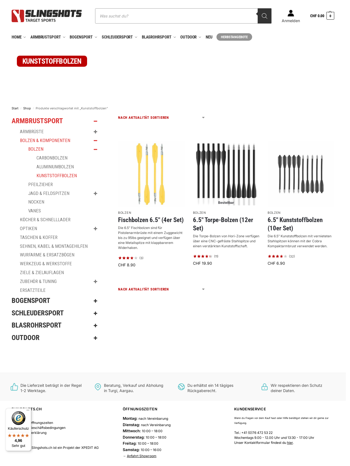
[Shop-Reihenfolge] (161, 116)
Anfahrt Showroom (141, 455)
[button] (322, 16)
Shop (27, 107)
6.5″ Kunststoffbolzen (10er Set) (295, 223)
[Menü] (28, 411)
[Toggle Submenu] (95, 120)
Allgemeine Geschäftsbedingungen (38, 426)
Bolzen (124, 211)
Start (15, 107)
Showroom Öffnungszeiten (32, 421)
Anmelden (291, 16)
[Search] (264, 16)
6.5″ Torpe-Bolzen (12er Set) (223, 223)
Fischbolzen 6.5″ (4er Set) (151, 219)
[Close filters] (106, 117)
